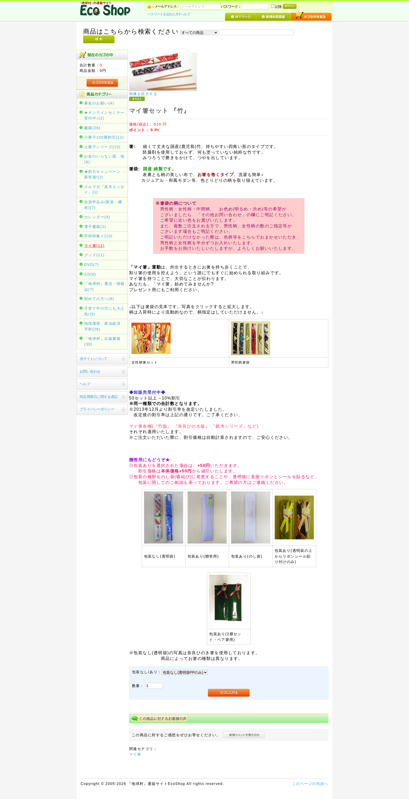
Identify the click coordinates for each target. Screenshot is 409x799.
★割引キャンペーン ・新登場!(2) (105, 174)
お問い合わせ (90, 371)
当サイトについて (93, 359)
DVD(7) (91, 265)
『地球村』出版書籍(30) (102, 341)
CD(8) (90, 274)
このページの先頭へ (310, 784)
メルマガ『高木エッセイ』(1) (104, 190)
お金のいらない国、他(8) (104, 159)
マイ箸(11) (94, 246)
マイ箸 (135, 754)
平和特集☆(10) (98, 236)
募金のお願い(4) (99, 103)
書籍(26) (92, 128)
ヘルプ (185, 14)
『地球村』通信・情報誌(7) (104, 286)
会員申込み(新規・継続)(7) (103, 205)
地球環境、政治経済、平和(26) (104, 326)
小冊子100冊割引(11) (104, 137)
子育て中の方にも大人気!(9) (104, 311)
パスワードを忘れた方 (162, 14)
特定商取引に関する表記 (99, 397)
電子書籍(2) (95, 226)
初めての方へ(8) (99, 299)
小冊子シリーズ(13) (102, 147)
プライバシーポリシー (97, 409)
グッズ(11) (94, 255)
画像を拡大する (143, 94)
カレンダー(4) (97, 217)
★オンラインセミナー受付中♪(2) (104, 115)
